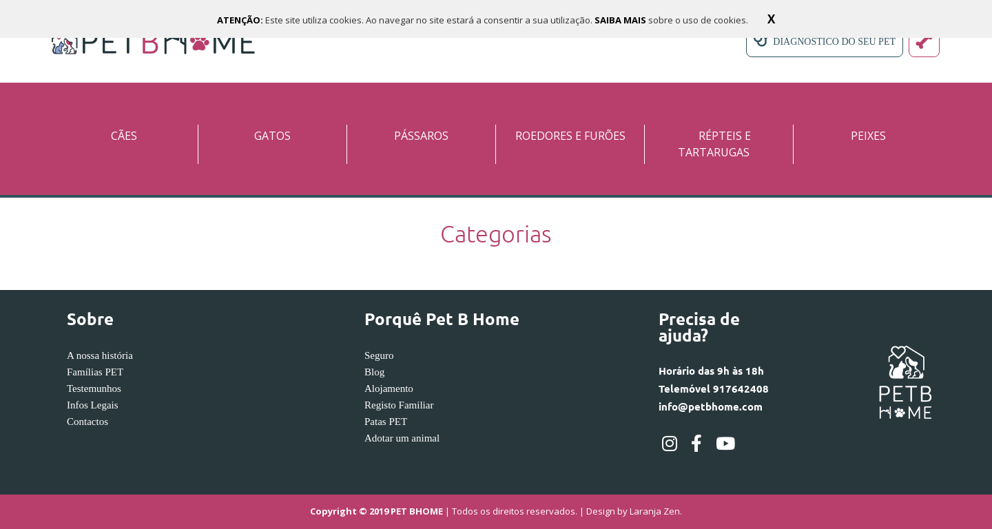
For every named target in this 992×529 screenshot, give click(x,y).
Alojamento (388, 388)
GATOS (272, 135)
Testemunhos (94, 388)
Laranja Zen (655, 512)
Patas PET (385, 421)
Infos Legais (92, 405)
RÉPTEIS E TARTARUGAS (714, 144)
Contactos (87, 421)
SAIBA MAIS (621, 20)
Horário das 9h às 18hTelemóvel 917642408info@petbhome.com (714, 388)
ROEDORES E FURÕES (570, 135)
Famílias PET (95, 371)
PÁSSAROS (421, 135)
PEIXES (868, 135)
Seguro (379, 355)
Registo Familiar (398, 405)
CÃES (124, 135)
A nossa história (100, 355)
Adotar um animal (402, 438)
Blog (374, 371)
